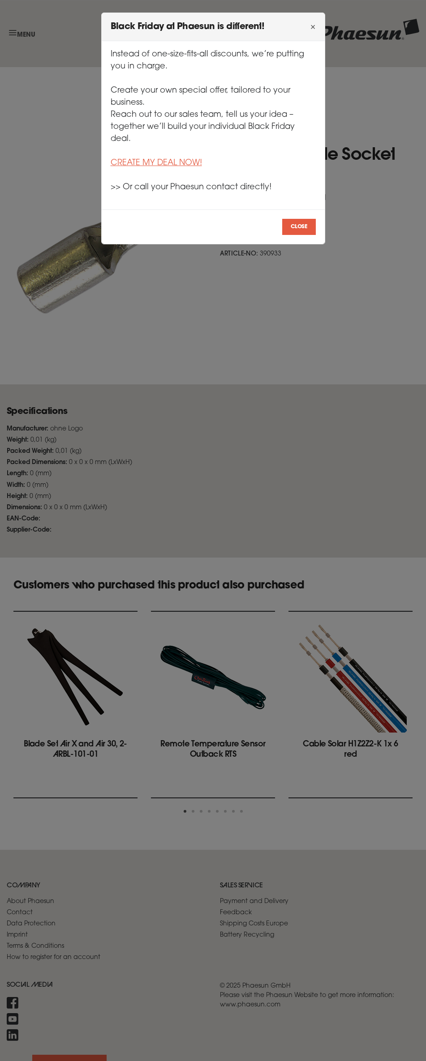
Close (299, 227)
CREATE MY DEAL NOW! (156, 163)
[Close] (313, 27)
